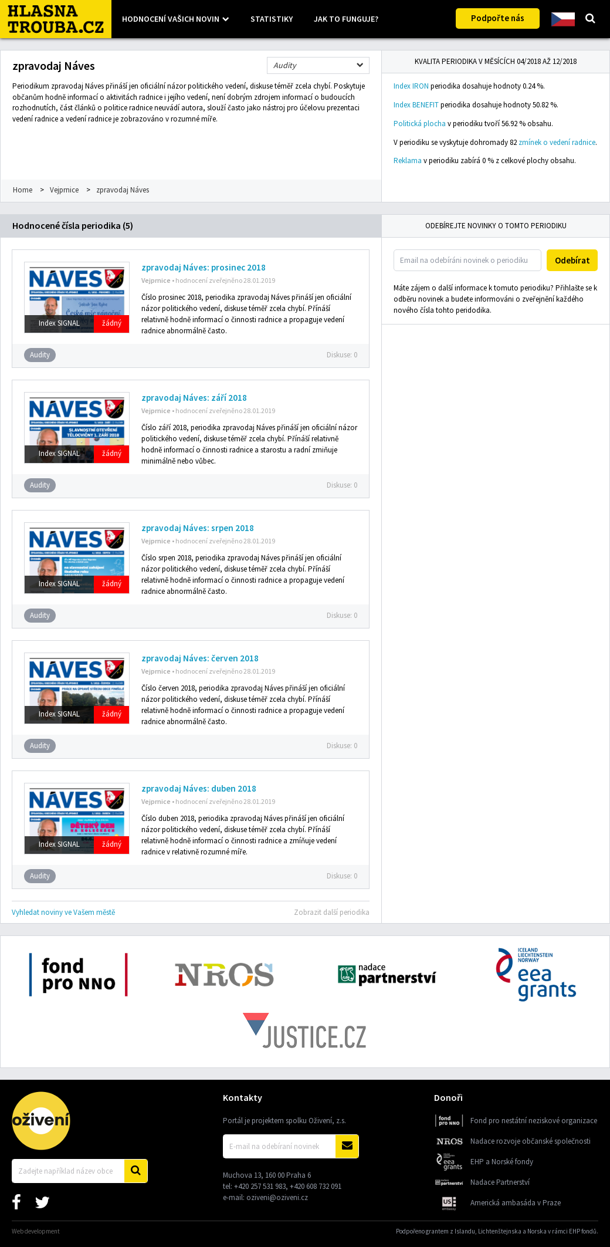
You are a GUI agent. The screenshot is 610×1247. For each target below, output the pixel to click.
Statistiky (271, 18)
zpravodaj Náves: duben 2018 (198, 788)
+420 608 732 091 (315, 1186)
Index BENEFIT (416, 105)
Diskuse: (342, 355)
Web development (36, 1231)
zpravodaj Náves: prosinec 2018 (203, 267)
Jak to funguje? (346, 18)
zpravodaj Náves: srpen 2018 (197, 527)
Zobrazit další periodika (332, 912)
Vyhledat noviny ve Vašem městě (63, 912)
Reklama (408, 160)
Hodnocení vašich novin (170, 18)
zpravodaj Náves (122, 190)
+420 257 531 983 (260, 1186)
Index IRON (411, 86)
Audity (284, 65)
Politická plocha (420, 124)
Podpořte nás (497, 17)
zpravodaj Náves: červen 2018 (200, 658)
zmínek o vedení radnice (556, 142)
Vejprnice (64, 190)
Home (22, 190)
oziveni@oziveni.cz (277, 1197)
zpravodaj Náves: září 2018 (194, 397)
